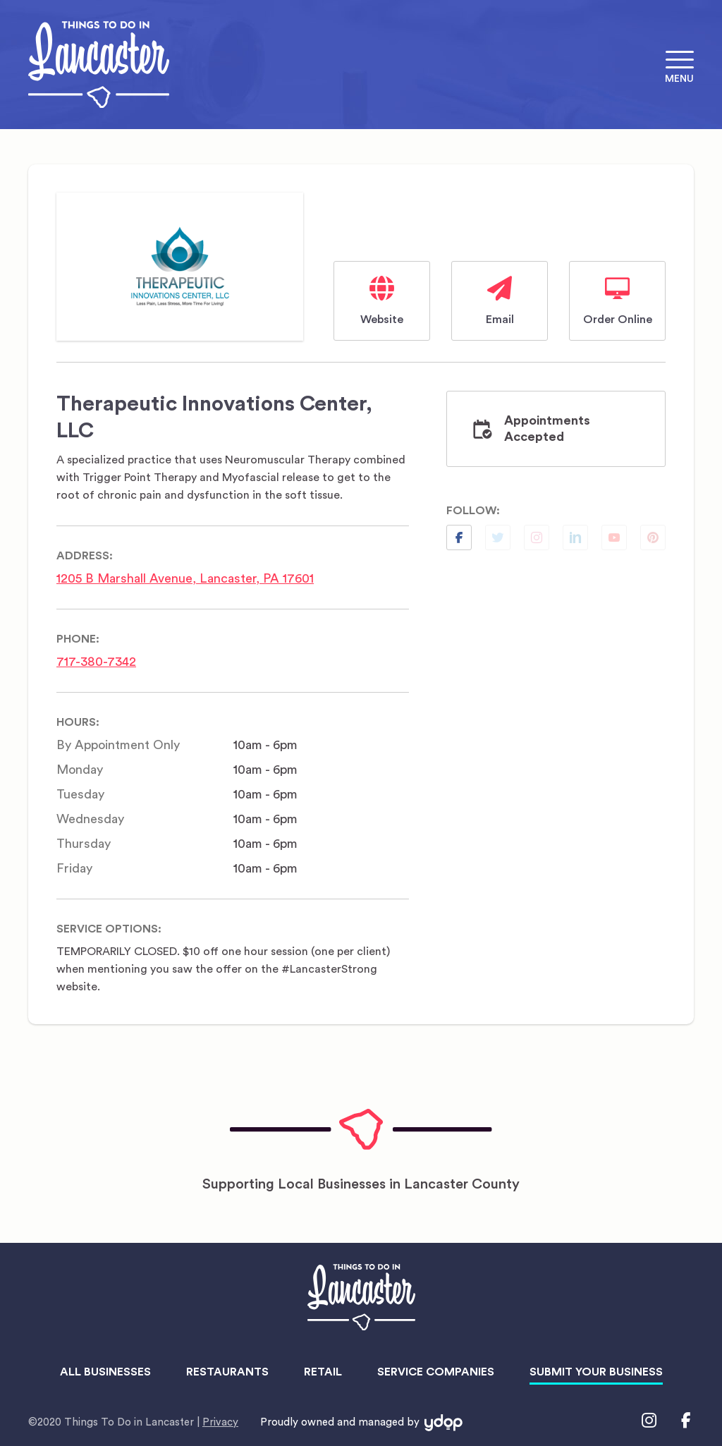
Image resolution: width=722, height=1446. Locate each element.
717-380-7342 (96, 661)
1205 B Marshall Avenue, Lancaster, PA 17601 (185, 578)
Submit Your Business (596, 1372)
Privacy (220, 1422)
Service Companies (435, 1372)
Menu (679, 79)
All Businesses (105, 1372)
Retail (323, 1372)
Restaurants (227, 1372)
